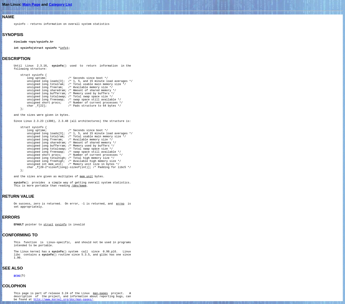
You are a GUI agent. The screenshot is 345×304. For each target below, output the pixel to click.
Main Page (31, 4)
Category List (60, 4)
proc (17, 275)
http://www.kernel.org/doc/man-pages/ (63, 299)
